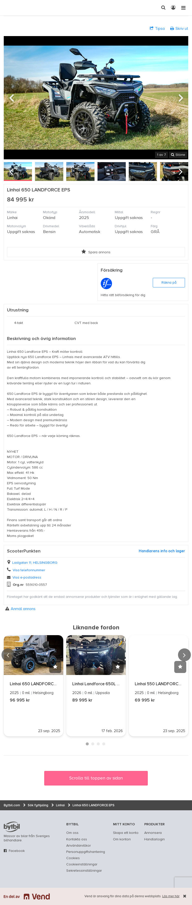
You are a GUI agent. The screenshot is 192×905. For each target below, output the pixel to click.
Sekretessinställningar (84, 870)
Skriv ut (179, 28)
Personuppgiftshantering (85, 852)
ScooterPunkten (23, 551)
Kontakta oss (76, 839)
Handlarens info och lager (162, 551)
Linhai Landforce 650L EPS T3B (102, 684)
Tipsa (157, 28)
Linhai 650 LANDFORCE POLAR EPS (45, 684)
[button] (55, 667)
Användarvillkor (78, 845)
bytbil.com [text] (12, 827)
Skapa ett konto (125, 833)
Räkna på (169, 282)
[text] (9, 8)
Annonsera (153, 833)
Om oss (72, 833)
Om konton (122, 839)
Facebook (17, 851)
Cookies (73, 858)
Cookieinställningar (81, 864)
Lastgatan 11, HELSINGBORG (35, 562)
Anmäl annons (20, 609)
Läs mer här (171, 896)
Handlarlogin (154, 839)
